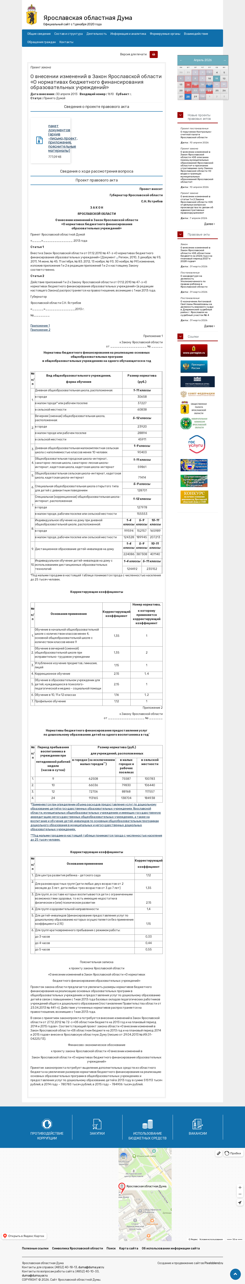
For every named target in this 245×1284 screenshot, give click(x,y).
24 (209, 90)
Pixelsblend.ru (214, 1263)
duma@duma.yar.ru (91, 1267)
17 (209, 84)
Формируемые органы (165, 34)
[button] (235, 1274)
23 (202, 90)
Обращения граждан (41, 42)
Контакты (66, 42)
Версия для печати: (134, 54)
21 (188, 90)
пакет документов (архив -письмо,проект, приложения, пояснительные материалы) (63, 138)
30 (202, 96)
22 (195, 90)
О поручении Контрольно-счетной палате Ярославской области (196, 134)
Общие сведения (39, 34)
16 (202, 84)
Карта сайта (128, 1248)
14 (188, 84)
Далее (209, 224)
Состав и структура (68, 34)
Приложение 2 (40, 330)
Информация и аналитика (128, 34)
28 (188, 96)
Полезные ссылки (35, 1248)
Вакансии (198, 1133)
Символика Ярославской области (77, 1248)
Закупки (97, 1133)
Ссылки (193, 337)
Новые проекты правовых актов (199, 117)
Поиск (111, 1248)
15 (195, 84)
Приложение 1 (40, 326)
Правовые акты (199, 234)
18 (216, 84)
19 (223, 84)
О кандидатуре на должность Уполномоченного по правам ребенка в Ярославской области (194, 281)
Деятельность (96, 34)
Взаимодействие (196, 34)
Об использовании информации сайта (171, 1248)
